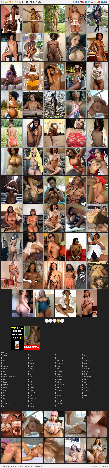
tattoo (85, 371)
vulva (84, 393)
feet (30, 377)
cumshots (32, 363)
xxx (84, 398)
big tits (4, 387)
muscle (58, 377)
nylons (58, 382)
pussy (58, 395)
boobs (4, 395)
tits (84, 379)
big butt (4, 385)
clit (30, 355)
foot (30, 379)
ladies (31, 406)
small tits (86, 368)
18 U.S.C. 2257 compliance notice (32, 466)
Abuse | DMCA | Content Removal (11, 466)
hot (30, 401)
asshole (4, 366)
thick (84, 374)
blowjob (4, 393)
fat (29, 374)
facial (30, 371)
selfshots (59, 403)
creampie (32, 360)
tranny (85, 382)
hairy (30, 390)
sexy (84, 355)
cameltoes (5, 403)
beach (4, 374)
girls (30, 385)
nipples (58, 379)
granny (31, 387)
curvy (30, 368)
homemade (32, 398)
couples (31, 358)
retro (57, 398)
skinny (85, 363)
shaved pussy (87, 360)
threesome (86, 377)
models (58, 371)
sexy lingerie (87, 358)
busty (3, 401)
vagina (85, 387)
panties (58, 390)
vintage (85, 390)
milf (57, 368)
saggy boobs (60, 401)
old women (59, 385)
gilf (30, 382)
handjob (31, 393)
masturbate (59, 363)
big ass (4, 382)
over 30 (58, 387)
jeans (30, 403)
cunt (30, 366)
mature (58, 366)
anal (3, 360)
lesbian (58, 358)
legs (57, 355)
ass (3, 363)
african (4, 355)
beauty (4, 379)
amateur (4, 358)
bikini (3, 390)
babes (4, 368)
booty (3, 398)
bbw (3, 371)
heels (30, 395)
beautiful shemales (8, 377)
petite (58, 393)
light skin (59, 360)
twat (84, 385)
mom (57, 374)
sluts (84, 366)
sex (57, 406)
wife (84, 395)
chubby (4, 406)
